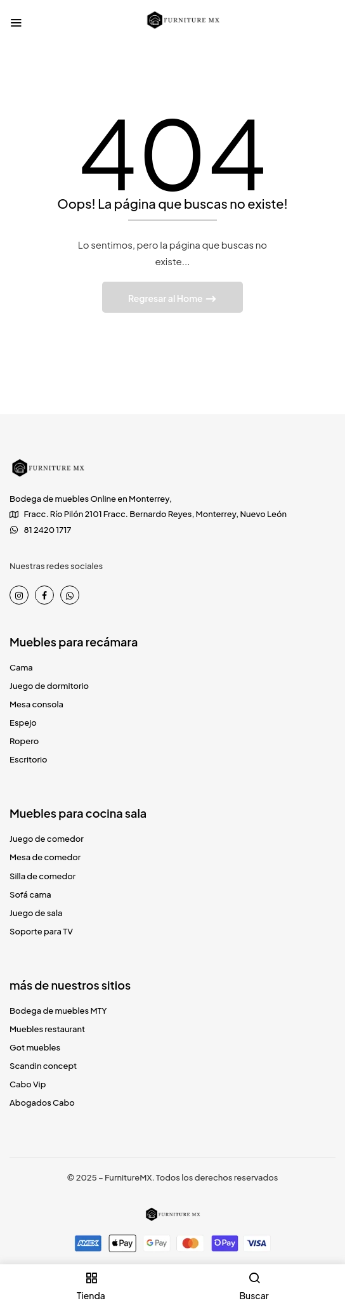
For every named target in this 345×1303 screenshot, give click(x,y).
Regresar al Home (166, 298)
